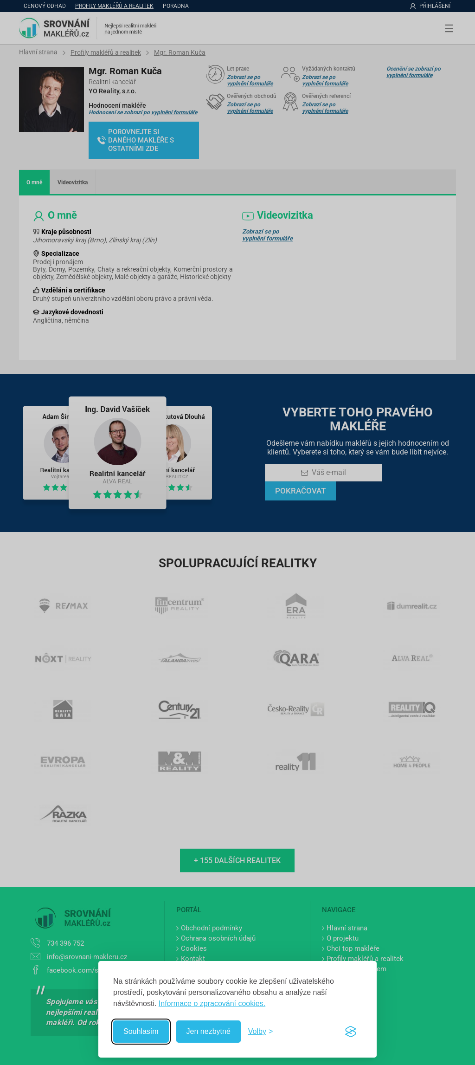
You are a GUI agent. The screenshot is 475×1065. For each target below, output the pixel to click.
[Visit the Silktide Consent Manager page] (351, 1031)
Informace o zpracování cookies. (212, 1003)
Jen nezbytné (208, 1031)
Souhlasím (141, 1031)
